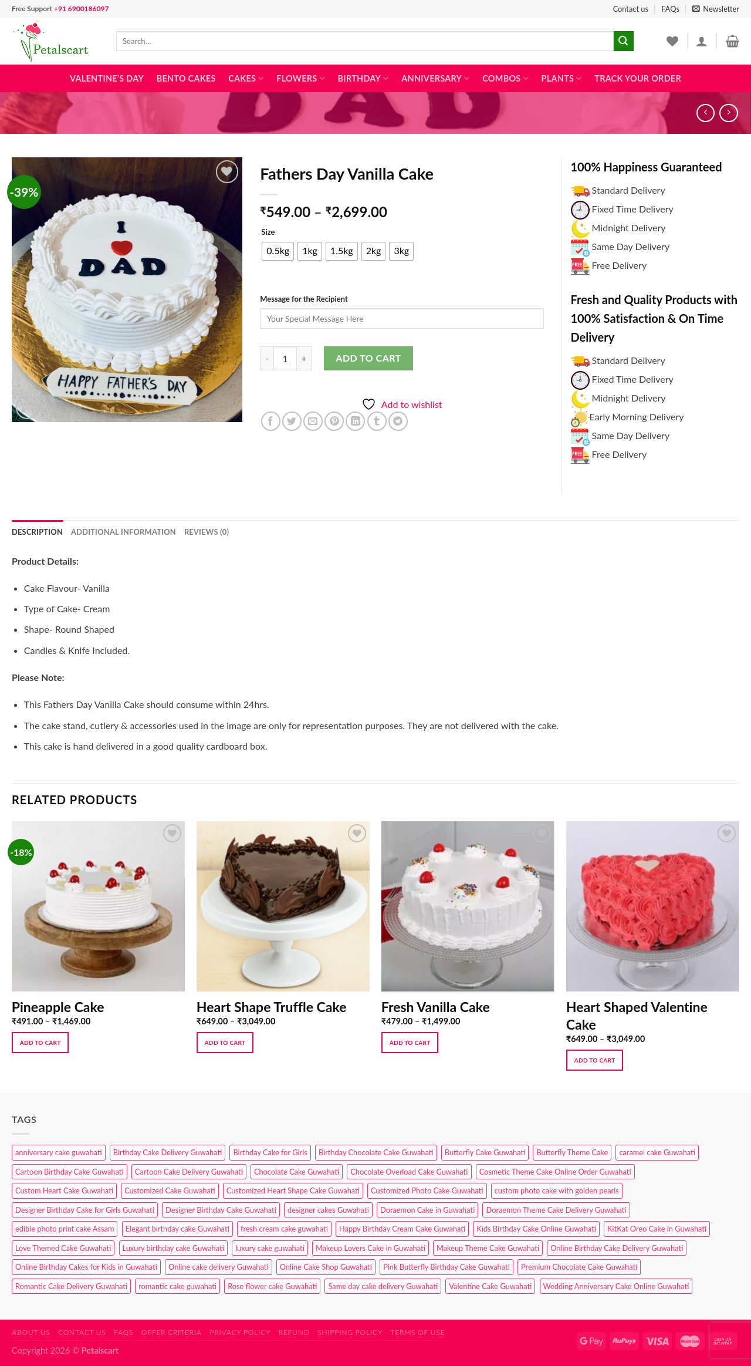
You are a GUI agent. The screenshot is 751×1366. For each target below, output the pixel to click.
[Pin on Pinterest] (334, 421)
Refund (294, 1332)
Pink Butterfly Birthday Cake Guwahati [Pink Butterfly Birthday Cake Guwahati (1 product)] (446, 1266)
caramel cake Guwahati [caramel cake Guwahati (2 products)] (657, 1152)
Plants (562, 78)
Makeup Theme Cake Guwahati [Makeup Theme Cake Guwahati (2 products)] (488, 1248)
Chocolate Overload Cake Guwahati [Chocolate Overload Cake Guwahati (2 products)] (409, 1171)
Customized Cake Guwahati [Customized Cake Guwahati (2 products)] (169, 1190)
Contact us (630, 9)
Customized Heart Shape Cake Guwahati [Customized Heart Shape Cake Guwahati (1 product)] (293, 1190)
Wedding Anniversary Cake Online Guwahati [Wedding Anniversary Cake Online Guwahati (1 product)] (616, 1286)
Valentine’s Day (107, 78)
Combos (505, 78)
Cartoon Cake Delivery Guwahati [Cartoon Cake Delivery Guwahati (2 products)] (189, 1171)
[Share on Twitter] (292, 421)
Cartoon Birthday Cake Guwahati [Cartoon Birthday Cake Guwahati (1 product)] (69, 1171)
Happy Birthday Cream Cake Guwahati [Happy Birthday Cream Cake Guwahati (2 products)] (402, 1228)
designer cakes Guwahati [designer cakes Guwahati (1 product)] (328, 1210)
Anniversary (435, 78)
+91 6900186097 (81, 8)
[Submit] (624, 41)
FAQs (670, 9)
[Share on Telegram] (398, 421)
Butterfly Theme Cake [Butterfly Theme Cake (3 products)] (572, 1152)
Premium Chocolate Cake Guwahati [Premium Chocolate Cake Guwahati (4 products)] (579, 1266)
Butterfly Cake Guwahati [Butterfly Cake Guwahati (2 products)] (485, 1152)
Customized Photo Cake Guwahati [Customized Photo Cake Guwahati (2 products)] (427, 1190)
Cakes (245, 78)
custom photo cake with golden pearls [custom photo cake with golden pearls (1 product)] (557, 1190)
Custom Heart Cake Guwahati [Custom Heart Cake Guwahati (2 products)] (64, 1190)
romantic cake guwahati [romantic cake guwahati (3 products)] (177, 1286)
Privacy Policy (239, 1332)
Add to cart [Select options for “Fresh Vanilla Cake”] (410, 1042)
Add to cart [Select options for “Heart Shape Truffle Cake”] (225, 1042)
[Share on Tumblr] (377, 421)
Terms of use (417, 1332)
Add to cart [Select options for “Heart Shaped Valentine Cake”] (594, 1060)
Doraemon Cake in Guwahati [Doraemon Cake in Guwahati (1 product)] (427, 1210)
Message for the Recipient (303, 298)
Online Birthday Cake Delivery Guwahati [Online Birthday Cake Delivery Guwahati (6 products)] (616, 1248)
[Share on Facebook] (270, 421)
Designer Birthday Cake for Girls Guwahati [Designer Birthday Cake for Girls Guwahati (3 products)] (84, 1210)
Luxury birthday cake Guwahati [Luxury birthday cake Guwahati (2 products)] (173, 1248)
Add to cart (368, 357)
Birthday (363, 78)
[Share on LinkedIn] (355, 421)
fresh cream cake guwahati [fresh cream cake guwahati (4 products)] (284, 1228)
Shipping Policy (350, 1332)
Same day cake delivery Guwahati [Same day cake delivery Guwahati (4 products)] (383, 1286)
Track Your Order (637, 78)
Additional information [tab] (123, 532)
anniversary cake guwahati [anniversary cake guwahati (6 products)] (58, 1152)
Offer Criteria (171, 1332)
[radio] (277, 251)
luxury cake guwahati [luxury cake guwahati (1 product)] (270, 1248)
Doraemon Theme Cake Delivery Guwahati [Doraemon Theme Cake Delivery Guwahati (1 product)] (556, 1210)
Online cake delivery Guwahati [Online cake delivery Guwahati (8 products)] (218, 1266)
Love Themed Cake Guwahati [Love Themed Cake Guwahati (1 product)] (63, 1248)
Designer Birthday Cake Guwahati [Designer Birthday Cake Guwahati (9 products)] (220, 1210)
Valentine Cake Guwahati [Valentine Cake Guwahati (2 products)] (490, 1286)
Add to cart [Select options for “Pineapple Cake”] (40, 1042)
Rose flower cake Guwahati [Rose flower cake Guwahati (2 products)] (272, 1286)
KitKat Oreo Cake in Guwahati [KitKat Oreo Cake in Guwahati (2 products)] (656, 1228)
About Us (31, 1332)
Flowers (300, 78)
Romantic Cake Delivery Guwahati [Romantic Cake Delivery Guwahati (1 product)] (71, 1286)
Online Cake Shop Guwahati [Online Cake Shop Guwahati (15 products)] (326, 1266)
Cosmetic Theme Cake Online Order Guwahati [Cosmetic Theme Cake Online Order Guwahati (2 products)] (555, 1171)
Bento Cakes (186, 78)
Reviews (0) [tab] (206, 532)
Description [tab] (37, 532)
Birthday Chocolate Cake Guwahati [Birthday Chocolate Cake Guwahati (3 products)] (376, 1152)
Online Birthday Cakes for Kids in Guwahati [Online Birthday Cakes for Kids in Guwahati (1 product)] (86, 1266)
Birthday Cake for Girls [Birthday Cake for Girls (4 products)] (270, 1152)
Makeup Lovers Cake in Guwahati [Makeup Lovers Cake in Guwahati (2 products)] (370, 1248)
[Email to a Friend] (313, 421)
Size (268, 232)
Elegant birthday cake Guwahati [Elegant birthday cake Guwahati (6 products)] (177, 1228)
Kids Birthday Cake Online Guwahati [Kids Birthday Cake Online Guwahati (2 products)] (536, 1228)
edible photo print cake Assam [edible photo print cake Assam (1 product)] (64, 1228)
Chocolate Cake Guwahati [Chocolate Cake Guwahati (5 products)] (296, 1171)
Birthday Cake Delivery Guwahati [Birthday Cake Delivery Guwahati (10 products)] (167, 1152)
